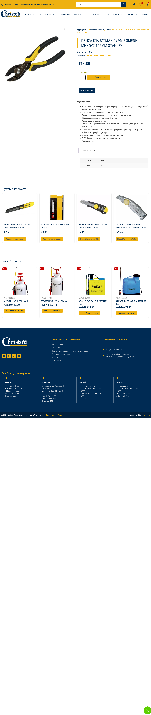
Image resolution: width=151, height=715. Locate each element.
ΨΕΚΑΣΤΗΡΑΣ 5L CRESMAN (16, 301)
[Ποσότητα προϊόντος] (82, 77)
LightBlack (145, 415)
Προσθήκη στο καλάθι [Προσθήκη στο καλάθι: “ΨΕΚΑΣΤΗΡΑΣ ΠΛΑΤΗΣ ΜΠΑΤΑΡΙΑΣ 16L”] (126, 313)
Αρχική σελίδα (83, 30)
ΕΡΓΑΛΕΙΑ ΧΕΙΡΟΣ (97, 30)
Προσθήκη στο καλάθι (98, 77)
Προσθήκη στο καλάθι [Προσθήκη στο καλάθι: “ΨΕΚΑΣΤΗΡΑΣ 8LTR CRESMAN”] (52, 311)
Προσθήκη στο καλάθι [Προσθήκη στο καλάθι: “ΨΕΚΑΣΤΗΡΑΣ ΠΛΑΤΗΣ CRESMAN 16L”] (89, 313)
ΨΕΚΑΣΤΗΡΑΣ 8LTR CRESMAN (54, 301)
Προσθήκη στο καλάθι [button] (15, 239)
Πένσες (109, 30)
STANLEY (88, 55)
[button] (65, 29)
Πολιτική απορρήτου (54, 415)
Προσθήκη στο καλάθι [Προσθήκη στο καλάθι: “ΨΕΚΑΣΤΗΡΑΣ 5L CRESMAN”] (14, 311)
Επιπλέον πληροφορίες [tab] (90, 150)
